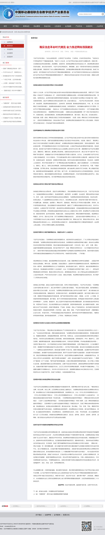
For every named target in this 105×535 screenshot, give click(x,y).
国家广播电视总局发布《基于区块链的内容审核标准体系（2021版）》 (13, 69)
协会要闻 (37, 26)
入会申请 (100, 26)
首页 (5, 26)
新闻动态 (26, 26)
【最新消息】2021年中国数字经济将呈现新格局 (13, 91)
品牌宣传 (10, 42)
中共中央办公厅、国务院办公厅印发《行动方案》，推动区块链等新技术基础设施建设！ (13, 72)
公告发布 (58, 26)
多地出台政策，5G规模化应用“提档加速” (51, 491)
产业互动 (79, 26)
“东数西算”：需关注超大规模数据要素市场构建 (12, 103)
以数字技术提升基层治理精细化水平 (13, 122)
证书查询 (57, 515)
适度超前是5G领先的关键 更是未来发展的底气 (12, 107)
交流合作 (10, 56)
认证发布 (10, 53)
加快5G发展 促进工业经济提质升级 (12, 111)
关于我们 (16, 26)
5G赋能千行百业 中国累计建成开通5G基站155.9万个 (12, 118)
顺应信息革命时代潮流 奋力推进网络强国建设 (12, 114)
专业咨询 (10, 49)
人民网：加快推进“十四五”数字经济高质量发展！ (12, 83)
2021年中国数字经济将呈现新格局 (13, 87)
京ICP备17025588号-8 (43, 528)
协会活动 (47, 26)
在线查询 (89, 26)
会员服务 (68, 26)
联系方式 (66, 515)
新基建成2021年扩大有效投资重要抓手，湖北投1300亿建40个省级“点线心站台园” (13, 76)
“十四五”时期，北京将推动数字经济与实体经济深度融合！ (12, 80)
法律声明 (48, 515)
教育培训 (27, 32)
